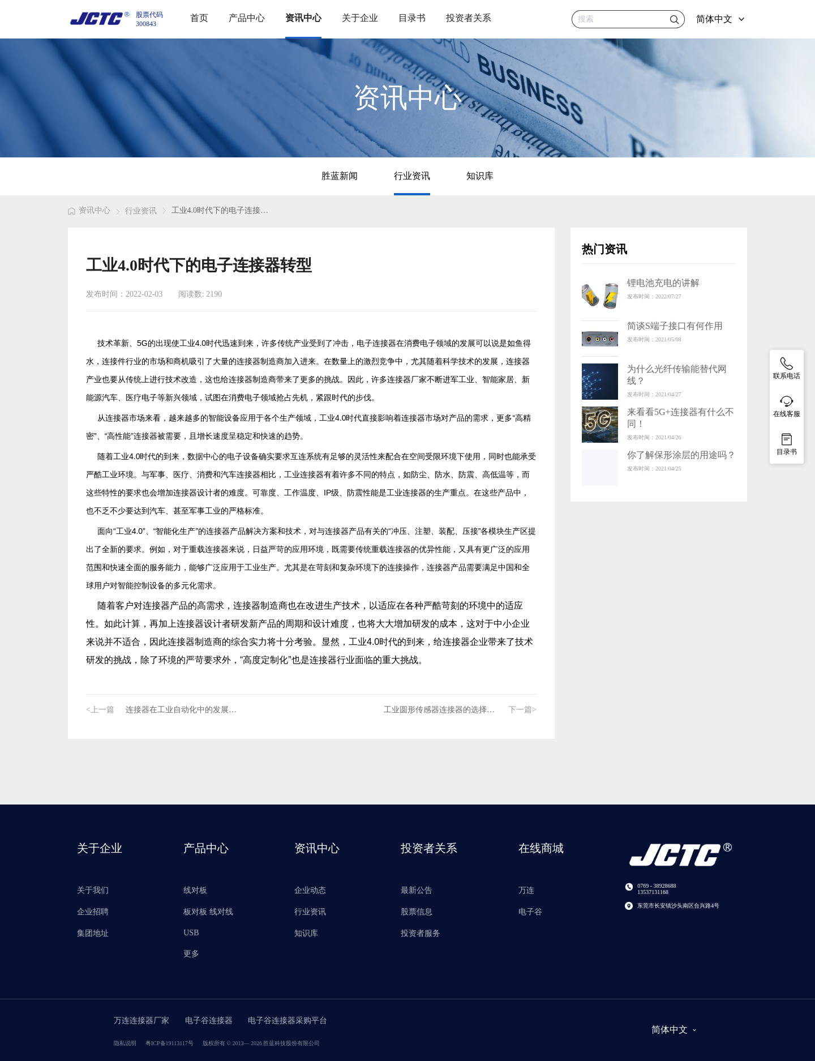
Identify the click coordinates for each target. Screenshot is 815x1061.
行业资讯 (412, 176)
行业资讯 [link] (141, 211)
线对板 (195, 890)
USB (191, 933)
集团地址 (93, 933)
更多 (191, 953)
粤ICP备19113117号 (169, 1043)
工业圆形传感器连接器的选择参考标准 (446, 710)
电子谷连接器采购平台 (287, 1020)
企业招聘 (93, 912)
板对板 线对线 (208, 912)
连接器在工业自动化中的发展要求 (185, 710)
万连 (526, 890)
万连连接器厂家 (142, 1020)
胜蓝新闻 (339, 176)
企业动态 (310, 890)
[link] (89, 212)
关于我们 (93, 890)
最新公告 (416, 890)
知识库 (480, 176)
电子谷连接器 (210, 1020)
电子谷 (530, 912)
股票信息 (416, 912)
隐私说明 (125, 1043)
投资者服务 (420, 933)
